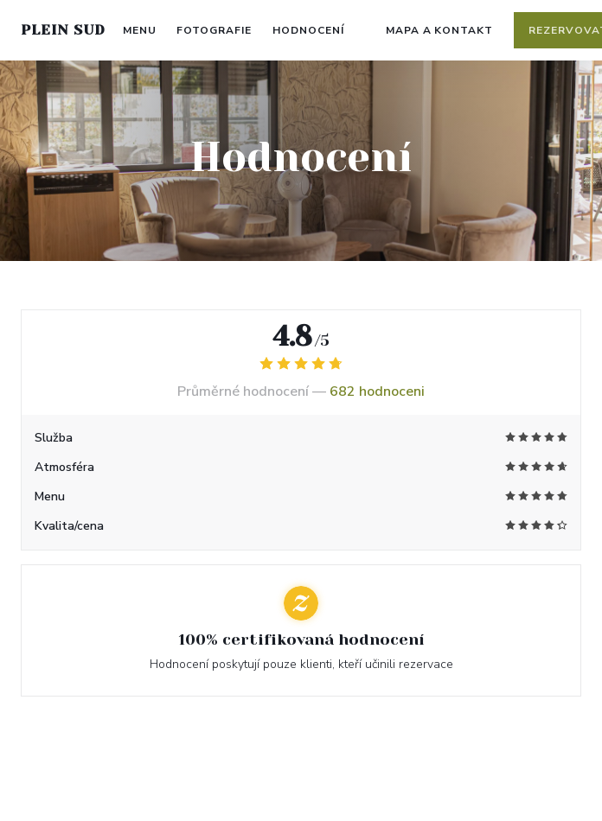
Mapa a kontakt (439, 30)
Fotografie (214, 30)
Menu (140, 30)
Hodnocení (308, 30)
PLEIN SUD (63, 30)
